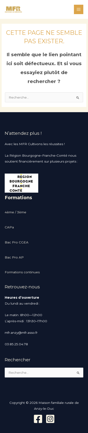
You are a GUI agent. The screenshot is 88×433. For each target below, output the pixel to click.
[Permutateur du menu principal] (79, 9)
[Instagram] (50, 419)
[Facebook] (38, 419)
